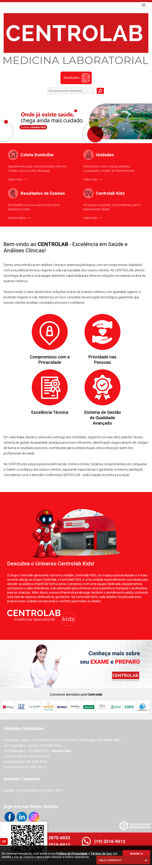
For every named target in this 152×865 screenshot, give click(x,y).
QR (4, 841)
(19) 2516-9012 (54, 844)
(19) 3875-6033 (54, 837)
